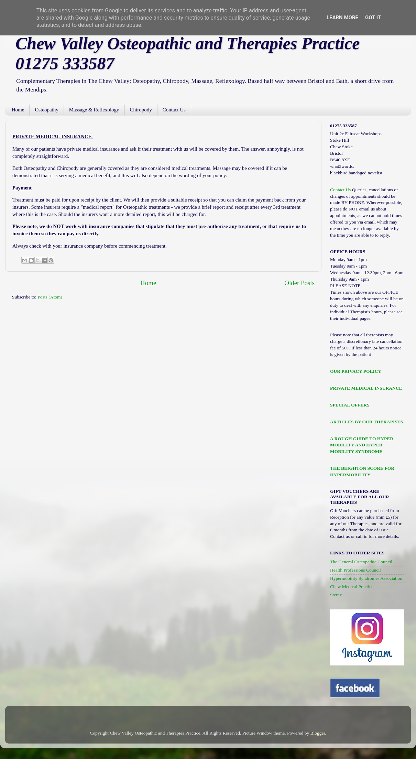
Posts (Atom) (49, 297)
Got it (373, 17)
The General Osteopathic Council (361, 561)
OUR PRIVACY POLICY (355, 371)
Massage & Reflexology (94, 109)
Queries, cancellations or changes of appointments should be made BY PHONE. (364, 196)
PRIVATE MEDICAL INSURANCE (366, 388)
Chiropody (141, 109)
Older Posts (299, 282)
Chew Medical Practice (351, 586)
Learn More (342, 17)
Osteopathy (46, 109)
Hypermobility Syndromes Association (366, 578)
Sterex (336, 594)
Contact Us (174, 109)
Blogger (317, 733)
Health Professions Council (355, 570)
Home (18, 109)
